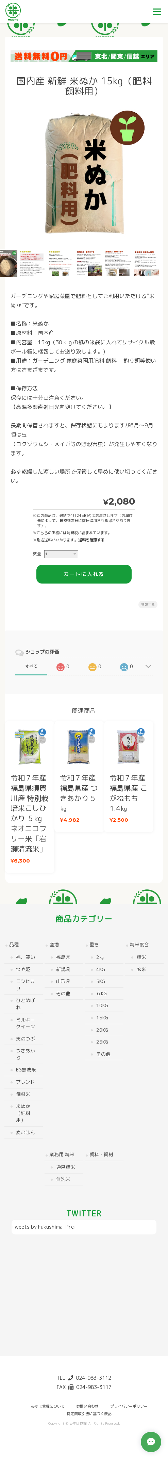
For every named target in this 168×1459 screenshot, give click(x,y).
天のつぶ (25, 1037)
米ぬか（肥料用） (23, 1112)
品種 (13, 943)
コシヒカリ (25, 983)
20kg (102, 1029)
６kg (101, 992)
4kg (100, 968)
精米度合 (139, 943)
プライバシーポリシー (129, 1405)
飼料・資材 (101, 1153)
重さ (94, 943)
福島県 (63, 956)
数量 (37, 553)
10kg (102, 1004)
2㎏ (100, 956)
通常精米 (65, 1166)
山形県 (63, 980)
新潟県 (63, 968)
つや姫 (23, 968)
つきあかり (25, 1053)
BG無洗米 (26, 1069)
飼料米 (23, 1093)
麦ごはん (25, 1131)
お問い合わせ (87, 1405)
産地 (54, 943)
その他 (63, 992)
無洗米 (63, 1178)
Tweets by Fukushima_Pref (44, 1226)
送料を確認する (91, 540)
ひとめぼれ (25, 1003)
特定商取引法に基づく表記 (89, 1412)
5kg (100, 980)
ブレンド (25, 1081)
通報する (148, 604)
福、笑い (25, 956)
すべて (31, 666)
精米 (141, 956)
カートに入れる (84, 574)
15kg (102, 1016)
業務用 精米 (61, 1153)
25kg (102, 1040)
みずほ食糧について (48, 1405)
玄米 (141, 968)
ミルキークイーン (25, 1022)
